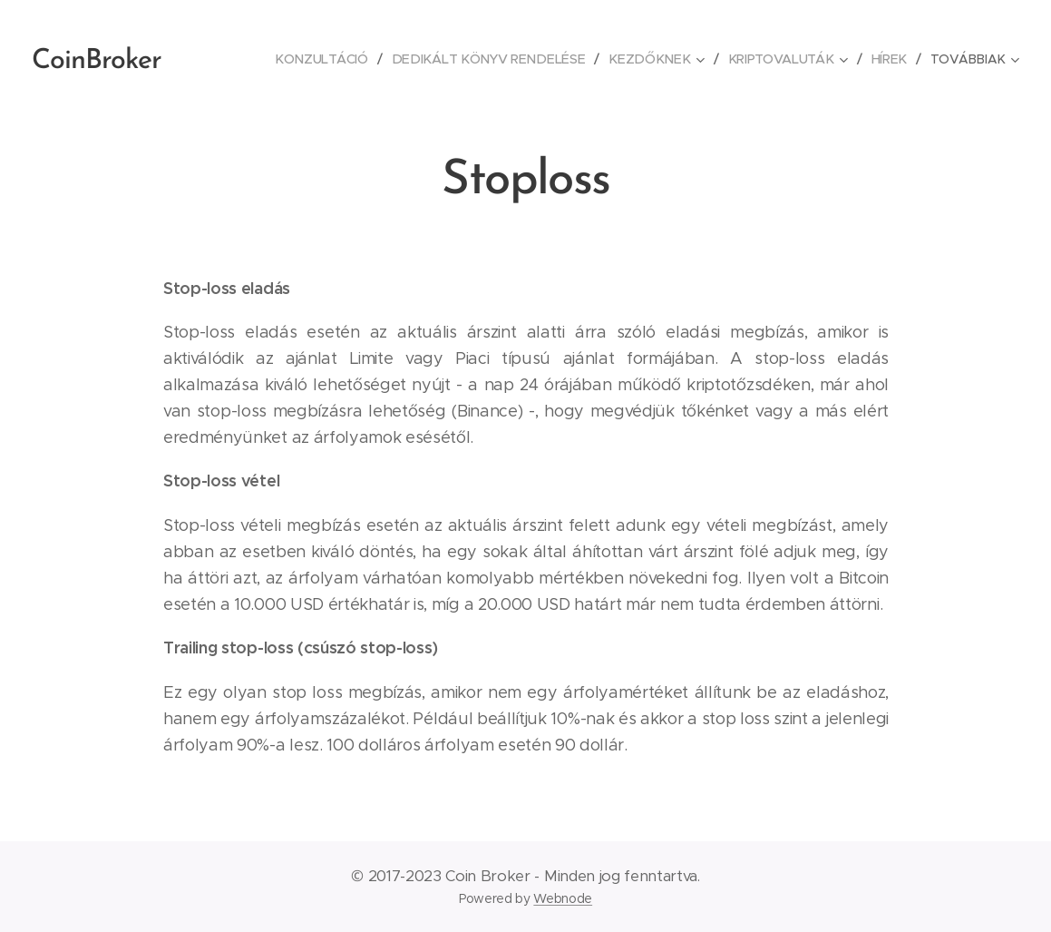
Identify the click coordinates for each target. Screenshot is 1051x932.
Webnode (562, 898)
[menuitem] (336, 59)
